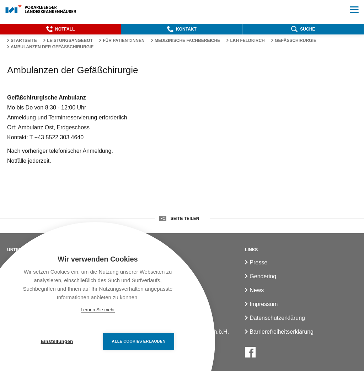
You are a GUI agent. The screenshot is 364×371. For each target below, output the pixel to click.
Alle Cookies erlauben (139, 341)
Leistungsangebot (70, 40)
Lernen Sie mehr (98, 309)
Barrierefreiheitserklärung (282, 332)
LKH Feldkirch (247, 40)
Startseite (24, 40)
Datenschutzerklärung (277, 318)
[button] (60, 29)
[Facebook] (250, 352)
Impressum (264, 304)
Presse (258, 262)
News (257, 290)
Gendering (263, 276)
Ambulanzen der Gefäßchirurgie (52, 46)
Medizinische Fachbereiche (187, 40)
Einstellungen (57, 341)
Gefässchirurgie (295, 40)
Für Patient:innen (124, 40)
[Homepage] (41, 9)
